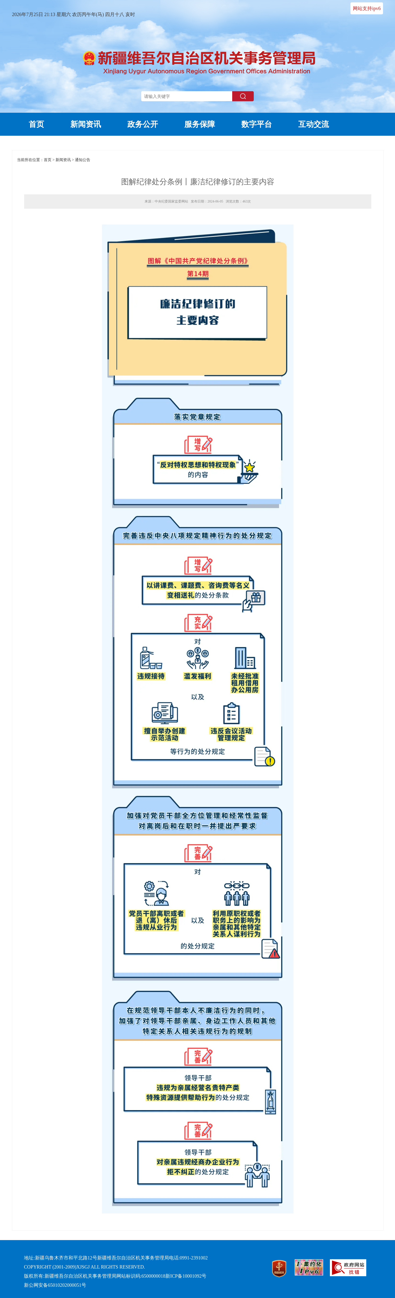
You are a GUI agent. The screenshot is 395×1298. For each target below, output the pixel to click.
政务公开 (142, 124)
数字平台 (256, 124)
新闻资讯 (85, 124)
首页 (36, 124)
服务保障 (199, 124)
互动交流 (313, 124)
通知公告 (82, 160)
